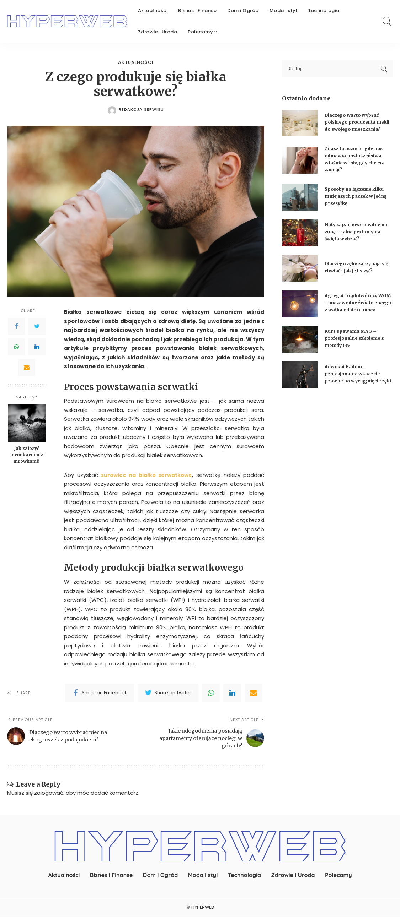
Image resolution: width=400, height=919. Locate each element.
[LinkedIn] (37, 346)
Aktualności (135, 62)
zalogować (48, 795)
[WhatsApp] (16, 346)
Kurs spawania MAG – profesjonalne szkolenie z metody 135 (356, 344)
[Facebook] (16, 326)
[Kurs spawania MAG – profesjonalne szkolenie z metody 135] (300, 345)
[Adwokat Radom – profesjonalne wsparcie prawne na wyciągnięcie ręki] (300, 382)
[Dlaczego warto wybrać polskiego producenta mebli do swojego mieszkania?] (300, 125)
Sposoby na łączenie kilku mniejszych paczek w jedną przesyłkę (358, 199)
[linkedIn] (232, 693)
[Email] (26, 367)
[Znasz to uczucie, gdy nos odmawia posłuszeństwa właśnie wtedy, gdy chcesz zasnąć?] (300, 163)
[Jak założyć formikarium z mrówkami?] (27, 423)
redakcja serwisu (141, 110)
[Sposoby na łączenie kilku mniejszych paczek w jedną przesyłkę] (300, 200)
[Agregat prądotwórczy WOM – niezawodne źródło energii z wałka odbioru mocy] (300, 308)
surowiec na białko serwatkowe (147, 475)
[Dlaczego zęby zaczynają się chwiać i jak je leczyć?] (300, 271)
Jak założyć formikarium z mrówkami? (26, 455)
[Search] (387, 21)
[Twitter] (37, 326)
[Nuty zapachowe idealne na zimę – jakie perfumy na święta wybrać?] (300, 236)
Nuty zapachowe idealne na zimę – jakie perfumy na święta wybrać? (358, 235)
